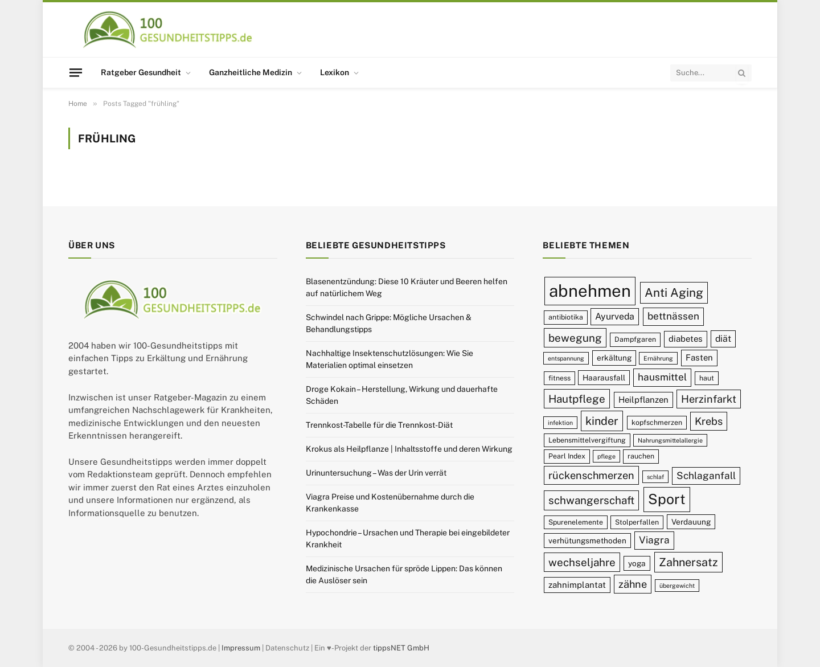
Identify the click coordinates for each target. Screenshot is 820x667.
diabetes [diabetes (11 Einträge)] (686, 338)
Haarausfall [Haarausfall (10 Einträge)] (604, 377)
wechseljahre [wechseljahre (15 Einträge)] (582, 562)
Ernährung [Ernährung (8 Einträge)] (658, 358)
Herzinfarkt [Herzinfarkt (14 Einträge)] (708, 399)
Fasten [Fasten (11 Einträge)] (699, 357)
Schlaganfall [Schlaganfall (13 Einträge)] (706, 475)
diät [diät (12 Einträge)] (723, 338)
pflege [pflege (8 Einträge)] (606, 456)
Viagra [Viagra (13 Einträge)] (654, 540)
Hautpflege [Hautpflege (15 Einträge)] (576, 398)
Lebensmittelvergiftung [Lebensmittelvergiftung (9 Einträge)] (587, 440)
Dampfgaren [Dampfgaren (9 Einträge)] (635, 339)
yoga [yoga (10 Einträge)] (637, 563)
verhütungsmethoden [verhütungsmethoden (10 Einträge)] (587, 540)
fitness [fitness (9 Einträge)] (559, 378)
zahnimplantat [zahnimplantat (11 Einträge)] (577, 585)
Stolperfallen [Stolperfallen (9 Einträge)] (637, 522)
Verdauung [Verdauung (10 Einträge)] (691, 521)
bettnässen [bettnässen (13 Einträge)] (673, 316)
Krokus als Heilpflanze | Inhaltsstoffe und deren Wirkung (409, 448)
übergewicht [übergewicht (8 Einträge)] (677, 585)
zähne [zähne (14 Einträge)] (632, 584)
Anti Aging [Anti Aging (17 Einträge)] (674, 292)
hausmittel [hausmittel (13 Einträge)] (662, 377)
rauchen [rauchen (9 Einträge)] (641, 456)
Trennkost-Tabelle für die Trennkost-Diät (379, 424)
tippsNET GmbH (401, 648)
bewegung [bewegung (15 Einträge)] (575, 338)
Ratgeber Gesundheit (141, 72)
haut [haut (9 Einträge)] (706, 378)
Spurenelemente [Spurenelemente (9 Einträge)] (575, 522)
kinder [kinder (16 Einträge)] (601, 420)
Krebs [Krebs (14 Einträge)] (709, 421)
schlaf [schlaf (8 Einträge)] (655, 476)
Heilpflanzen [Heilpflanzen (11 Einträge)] (643, 399)
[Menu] (75, 72)
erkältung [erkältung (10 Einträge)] (614, 357)
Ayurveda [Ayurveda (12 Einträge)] (614, 316)
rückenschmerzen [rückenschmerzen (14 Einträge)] (591, 475)
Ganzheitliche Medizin (250, 72)
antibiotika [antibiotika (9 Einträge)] (565, 317)
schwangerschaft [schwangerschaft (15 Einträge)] (591, 500)
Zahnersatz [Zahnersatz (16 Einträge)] (688, 561)
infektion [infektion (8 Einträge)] (560, 422)
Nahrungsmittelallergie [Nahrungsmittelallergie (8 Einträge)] (670, 440)
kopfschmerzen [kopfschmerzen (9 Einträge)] (657, 422)
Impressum (241, 648)
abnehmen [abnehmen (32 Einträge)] (590, 291)
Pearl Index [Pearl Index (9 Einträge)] (566, 456)
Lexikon (334, 72)
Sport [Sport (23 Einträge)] (667, 499)
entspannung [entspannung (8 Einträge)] (566, 358)
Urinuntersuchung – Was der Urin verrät (376, 472)
